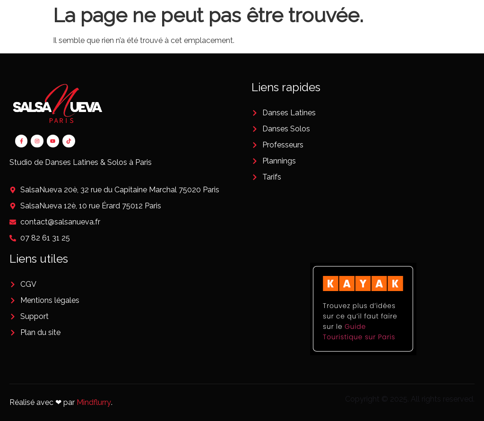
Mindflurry (94, 402)
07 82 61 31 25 (45, 237)
